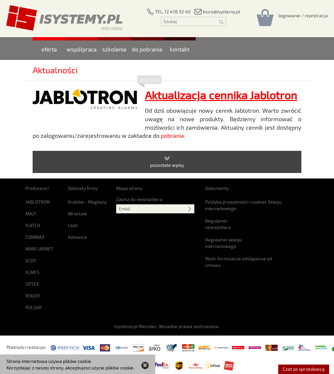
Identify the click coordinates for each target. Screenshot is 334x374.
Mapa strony (129, 188)
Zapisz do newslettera (139, 199)
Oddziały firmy (83, 188)
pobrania (172, 135)
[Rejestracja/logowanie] (303, 15)
